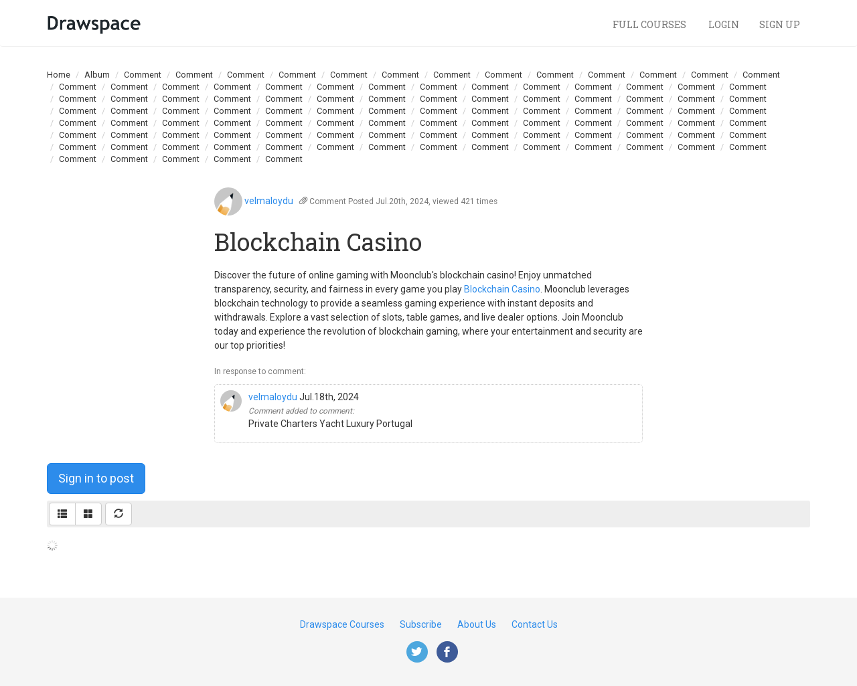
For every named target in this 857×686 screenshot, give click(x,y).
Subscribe (421, 624)
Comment (142, 75)
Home (58, 75)
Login (723, 24)
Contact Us (535, 624)
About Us (476, 624)
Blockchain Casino (502, 289)
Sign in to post (96, 478)
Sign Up (779, 24)
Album (97, 75)
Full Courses (650, 24)
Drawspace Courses (342, 624)
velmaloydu (268, 200)
